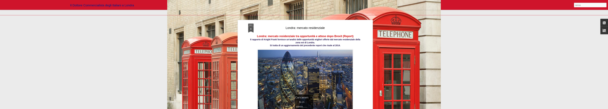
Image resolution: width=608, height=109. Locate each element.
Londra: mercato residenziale (305, 28)
